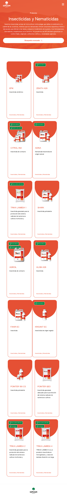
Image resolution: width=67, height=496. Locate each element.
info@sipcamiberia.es (20, 477)
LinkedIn (7, 446)
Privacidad (44, 468)
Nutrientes (28, 395)
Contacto (50, 396)
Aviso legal (61, 468)
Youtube (7, 459)
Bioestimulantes (30, 399)
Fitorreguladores (53, 384)
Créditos (27, 468)
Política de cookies (8, 468)
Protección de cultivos (10, 384)
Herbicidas (6, 399)
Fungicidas (6, 395)
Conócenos (51, 392)
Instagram (8, 442)
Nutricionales (29, 391)
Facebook (8, 438)
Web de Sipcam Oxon (11, 422)
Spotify (7, 450)
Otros (49, 388)
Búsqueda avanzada (33, 40)
